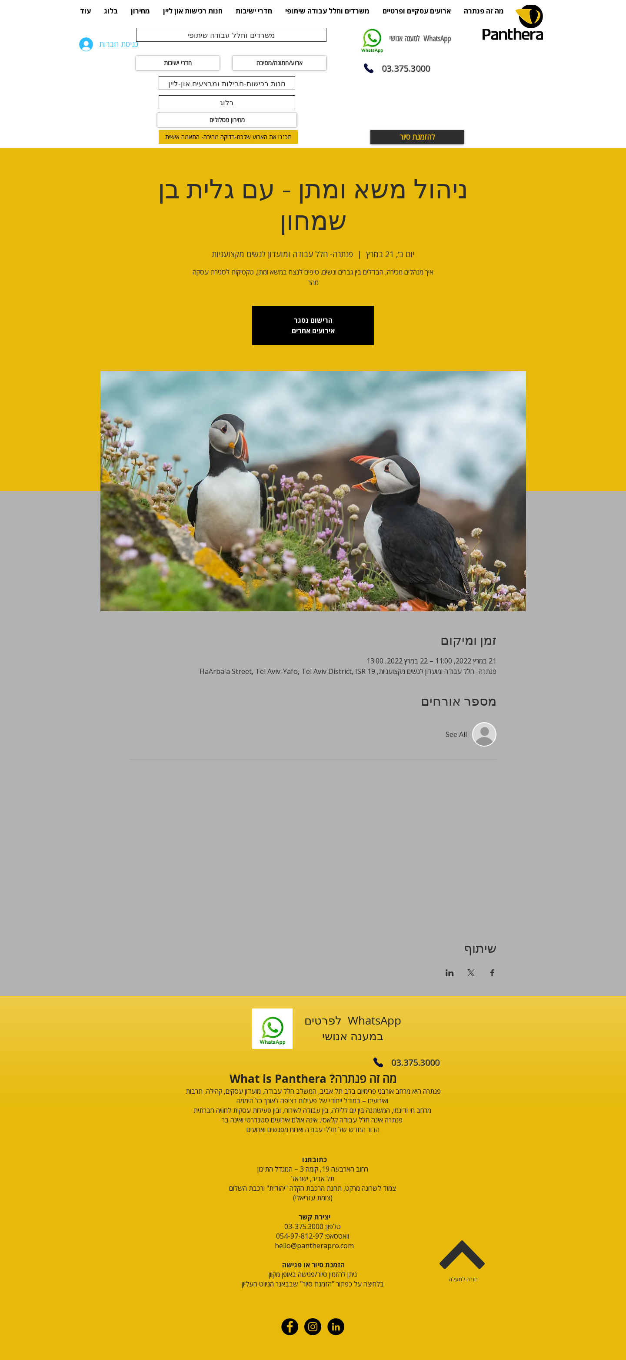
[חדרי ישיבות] (178, 63)
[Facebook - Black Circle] (289, 1326)
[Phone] (368, 68)
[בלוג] (227, 102)
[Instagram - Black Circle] (312, 1326)
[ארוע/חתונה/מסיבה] (279, 63)
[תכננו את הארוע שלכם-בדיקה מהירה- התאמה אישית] (228, 137)
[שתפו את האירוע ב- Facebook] (492, 972)
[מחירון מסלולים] (226, 120)
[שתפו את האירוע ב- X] (471, 972)
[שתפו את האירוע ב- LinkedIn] (450, 972)
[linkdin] (335, 1326)
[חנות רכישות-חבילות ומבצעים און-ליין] (227, 83)
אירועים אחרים (313, 330)
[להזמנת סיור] (417, 137)
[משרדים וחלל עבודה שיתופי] (231, 35)
